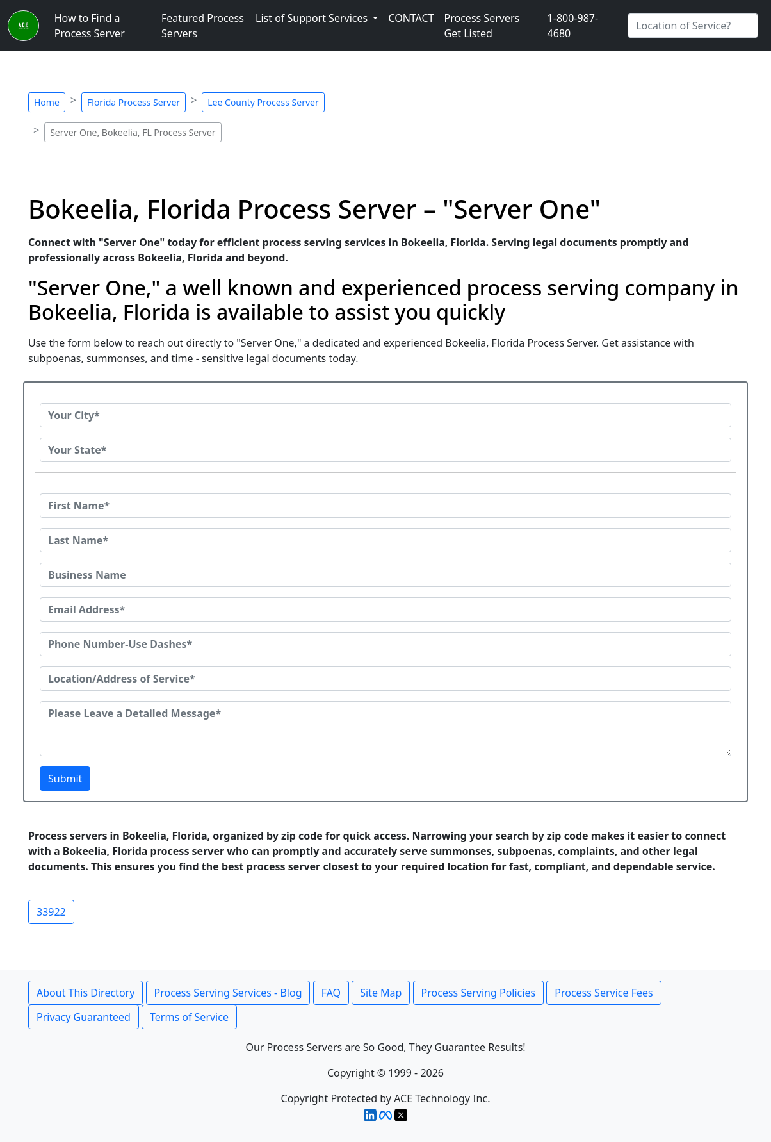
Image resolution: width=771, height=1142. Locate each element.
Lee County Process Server (263, 102)
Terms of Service (189, 1017)
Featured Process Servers (202, 25)
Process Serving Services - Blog (228, 993)
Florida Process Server (133, 102)
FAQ (331, 993)
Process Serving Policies (478, 993)
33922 (51, 912)
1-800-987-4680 (573, 25)
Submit (65, 779)
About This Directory (85, 993)
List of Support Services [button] (313, 18)
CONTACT (411, 18)
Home (47, 102)
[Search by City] (693, 25)
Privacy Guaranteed (84, 1017)
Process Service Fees (604, 993)
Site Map (381, 993)
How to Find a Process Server (89, 25)
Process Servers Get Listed (482, 25)
